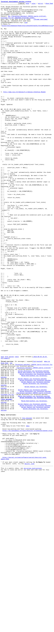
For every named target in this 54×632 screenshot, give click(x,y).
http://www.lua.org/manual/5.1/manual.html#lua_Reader (24, 112)
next (2, 429)
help (30, 4)
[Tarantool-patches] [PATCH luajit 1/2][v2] (33, 442)
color (37, 4)
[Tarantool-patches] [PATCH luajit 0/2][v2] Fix (33, 438)
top (11, 436)
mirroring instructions (33, 561)
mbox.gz (47, 434)
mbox (27, 511)
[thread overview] (40, 25)
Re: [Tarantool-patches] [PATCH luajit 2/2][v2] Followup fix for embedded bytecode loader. (24, 22)
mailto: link (29, 557)
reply (17, 429)
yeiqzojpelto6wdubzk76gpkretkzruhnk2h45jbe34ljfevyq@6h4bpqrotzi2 (27, 32)
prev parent (9, 429)
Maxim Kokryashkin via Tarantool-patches (34, 448)
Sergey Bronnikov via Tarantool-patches (33, 446)
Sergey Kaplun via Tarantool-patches (32, 455)
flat (34, 434)
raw (26, 28)
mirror (43, 4)
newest (6, 431)
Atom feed (4, 436)
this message (27, 502)
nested (39, 434)
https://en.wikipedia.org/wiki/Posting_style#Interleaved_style (27, 517)
